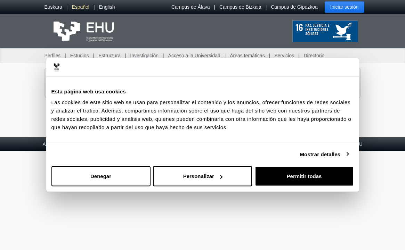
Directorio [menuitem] (314, 55)
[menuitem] (53, 7)
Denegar (100, 176)
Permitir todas (304, 176)
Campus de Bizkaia (240, 7)
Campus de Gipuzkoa (294, 7)
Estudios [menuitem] (79, 55)
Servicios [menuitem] (284, 55)
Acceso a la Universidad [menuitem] (194, 55)
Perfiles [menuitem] (52, 55)
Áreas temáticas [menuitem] (247, 55)
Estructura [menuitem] (109, 55)
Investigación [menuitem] (144, 55)
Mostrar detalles (320, 154)
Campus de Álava (190, 7)
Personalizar (202, 176)
